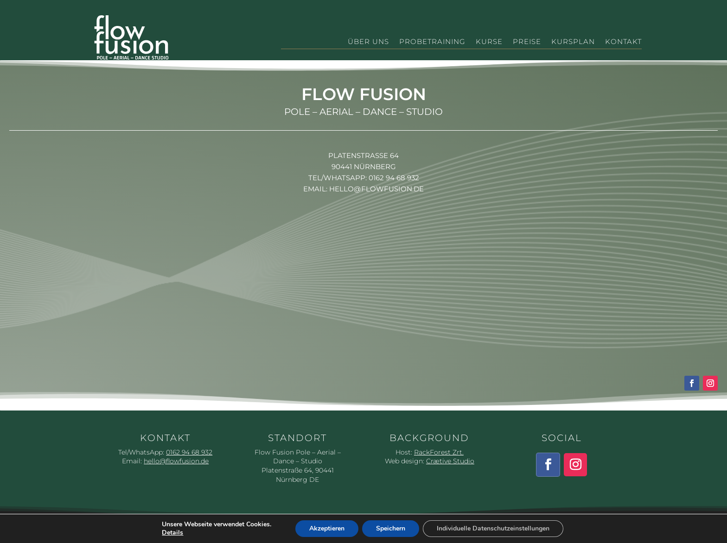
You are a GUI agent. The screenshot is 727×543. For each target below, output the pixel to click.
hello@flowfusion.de (376, 188)
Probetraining (432, 42)
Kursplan (573, 42)
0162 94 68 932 (394, 177)
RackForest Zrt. (439, 452)
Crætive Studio (450, 461)
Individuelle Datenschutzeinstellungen (493, 528)
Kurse (489, 42)
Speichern (390, 528)
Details (172, 533)
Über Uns (368, 42)
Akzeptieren (326, 528)
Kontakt (623, 42)
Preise (527, 42)
